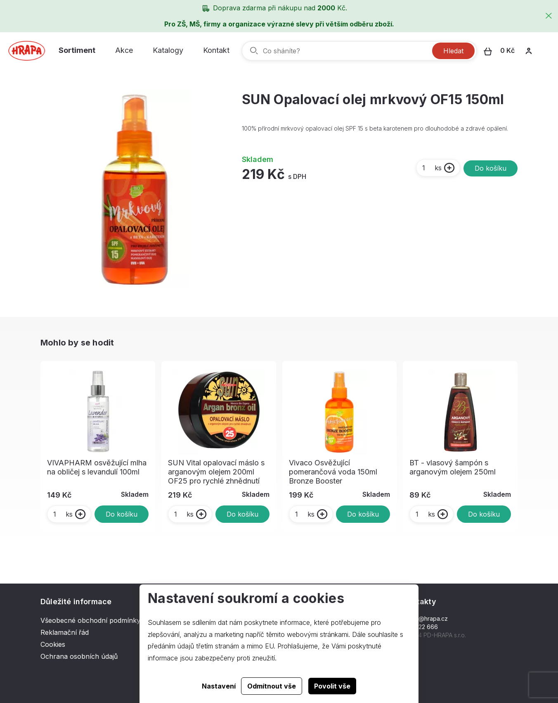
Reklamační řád (64, 632)
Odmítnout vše (271, 686)
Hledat (453, 51)
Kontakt (216, 50)
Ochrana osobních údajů (79, 656)
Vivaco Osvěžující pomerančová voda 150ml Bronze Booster (333, 471)
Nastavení (219, 686)
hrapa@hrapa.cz (425, 618)
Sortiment (77, 50)
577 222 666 (420, 626)
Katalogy (168, 50)
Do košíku (490, 168)
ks (431, 168)
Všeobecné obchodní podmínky (90, 620)
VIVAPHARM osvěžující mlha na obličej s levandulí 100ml (97, 467)
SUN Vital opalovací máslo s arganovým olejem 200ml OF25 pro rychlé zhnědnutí (216, 471)
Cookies (52, 644)
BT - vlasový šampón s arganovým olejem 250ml (452, 467)
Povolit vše (332, 686)
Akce (124, 50)
